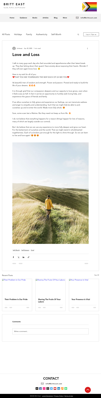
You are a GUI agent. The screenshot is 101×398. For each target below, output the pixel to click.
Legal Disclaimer (47, 396)
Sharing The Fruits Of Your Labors (49, 300)
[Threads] (47, 388)
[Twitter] (51, 388)
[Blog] (62, 388)
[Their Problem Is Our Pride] (17, 287)
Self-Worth (56, 34)
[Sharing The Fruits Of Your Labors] (50, 287)
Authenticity (41, 34)
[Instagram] (44, 388)
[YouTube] (55, 388)
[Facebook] (40, 388)
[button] (78, 34)
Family (29, 34)
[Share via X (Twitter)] (18, 257)
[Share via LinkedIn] (23, 257)
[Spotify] (66, 388)
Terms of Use (68, 396)
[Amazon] (37, 388)
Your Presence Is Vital (81, 299)
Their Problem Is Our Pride (16, 299)
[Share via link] (28, 257)
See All (96, 275)
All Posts (6, 34)
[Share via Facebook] (13, 257)
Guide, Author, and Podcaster (14, 8)
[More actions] (87, 48)
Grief (32, 250)
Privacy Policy (58, 396)
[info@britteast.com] (86, 18)
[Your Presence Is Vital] (84, 287)
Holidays (18, 34)
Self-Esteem (25, 250)
